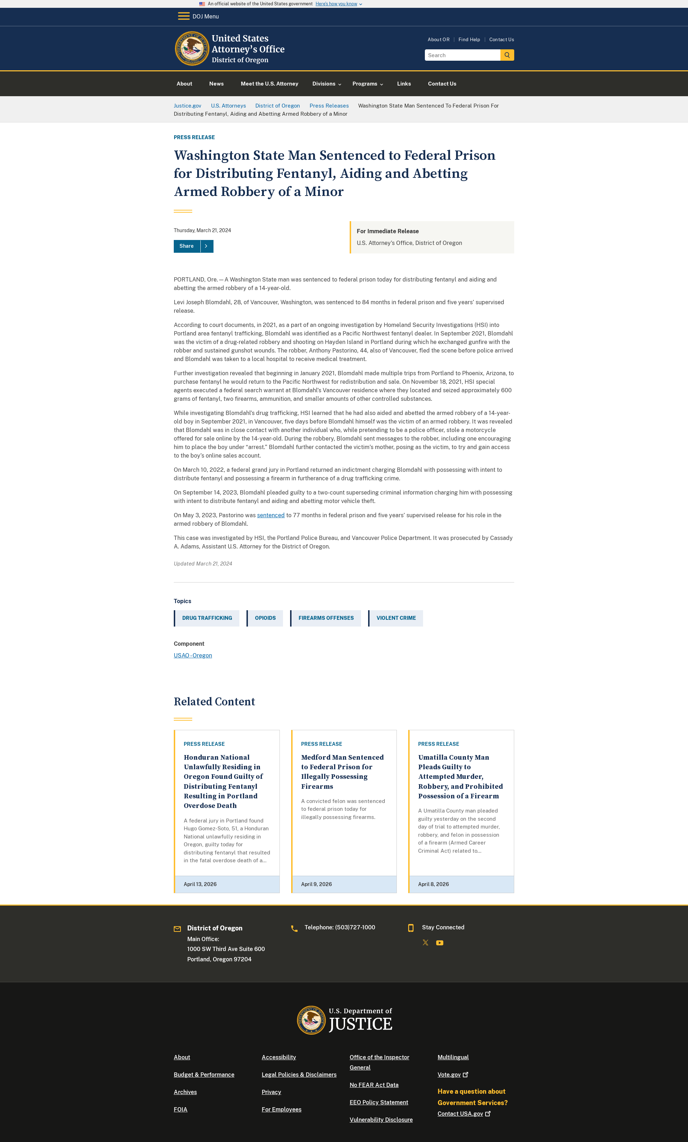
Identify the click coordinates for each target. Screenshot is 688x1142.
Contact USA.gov (465, 1113)
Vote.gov (454, 1074)
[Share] (193, 246)
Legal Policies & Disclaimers (299, 1074)
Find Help (470, 39)
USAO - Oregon (193, 655)
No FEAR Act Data (374, 1085)
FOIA (181, 1109)
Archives (185, 1092)
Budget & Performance (204, 1074)
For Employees (281, 1109)
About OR (439, 39)
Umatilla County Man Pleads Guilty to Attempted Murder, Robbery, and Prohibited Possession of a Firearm (460, 777)
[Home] (231, 62)
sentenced (271, 515)
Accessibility (279, 1057)
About (182, 1057)
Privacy (271, 1092)
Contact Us (501, 39)
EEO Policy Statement (379, 1102)
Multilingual (453, 1057)
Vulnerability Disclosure (381, 1119)
